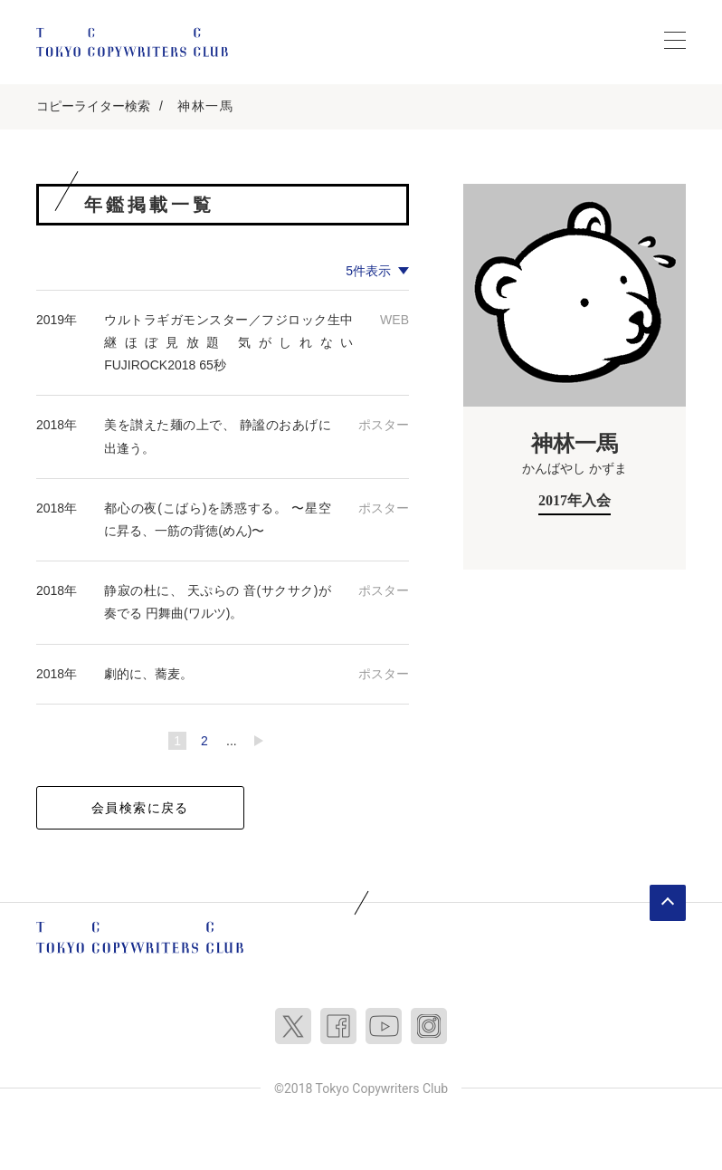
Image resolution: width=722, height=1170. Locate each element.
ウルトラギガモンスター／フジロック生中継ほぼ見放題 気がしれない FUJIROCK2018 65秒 (235, 342)
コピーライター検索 (93, 106)
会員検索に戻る (140, 808)
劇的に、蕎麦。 (148, 674)
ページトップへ (668, 903)
